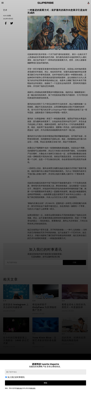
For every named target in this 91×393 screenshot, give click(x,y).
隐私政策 (32, 388)
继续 (45, 383)
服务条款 (19, 388)
